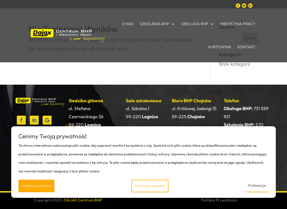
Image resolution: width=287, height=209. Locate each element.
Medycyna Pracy (237, 23)
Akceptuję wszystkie (36, 186)
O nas (128, 23)
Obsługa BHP (195, 23)
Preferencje (257, 185)
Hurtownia (219, 46)
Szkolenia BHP (154, 23)
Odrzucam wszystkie (150, 186)
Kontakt (246, 46)
